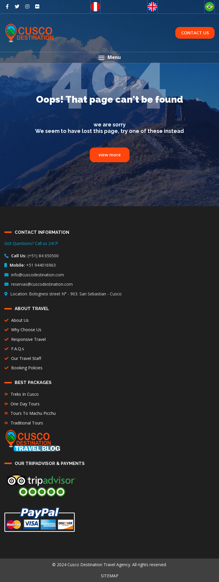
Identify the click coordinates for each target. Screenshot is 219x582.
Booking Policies (23, 367)
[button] (109, 57)
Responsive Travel (25, 339)
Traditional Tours (23, 423)
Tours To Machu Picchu (30, 413)
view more (110, 155)
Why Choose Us (22, 329)
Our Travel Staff (22, 358)
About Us (16, 320)
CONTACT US (195, 32)
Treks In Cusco (21, 394)
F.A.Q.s (14, 348)
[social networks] (7, 6)
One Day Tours (22, 404)
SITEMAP (109, 575)
